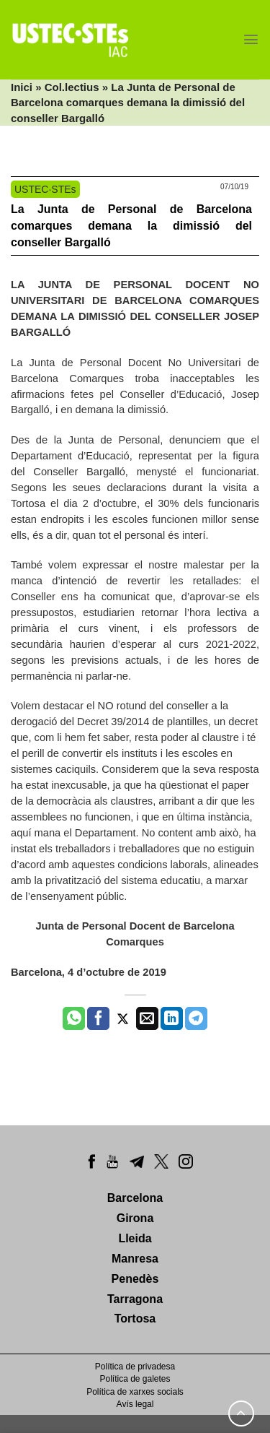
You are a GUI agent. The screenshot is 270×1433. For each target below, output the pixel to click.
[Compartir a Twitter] (123, 1018)
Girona (135, 1218)
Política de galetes (134, 1379)
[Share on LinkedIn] (172, 1018)
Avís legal (135, 1404)
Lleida (134, 1238)
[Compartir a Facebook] (98, 1018)
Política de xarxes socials (135, 1392)
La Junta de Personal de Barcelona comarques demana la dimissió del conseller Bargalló (131, 225)
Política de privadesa (135, 1366)
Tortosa (135, 1318)
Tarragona (135, 1299)
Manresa (135, 1258)
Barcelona (135, 1198)
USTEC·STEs (45, 189)
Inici (21, 87)
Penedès (135, 1279)
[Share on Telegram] (196, 1018)
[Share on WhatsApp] (74, 1018)
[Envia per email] (147, 1018)
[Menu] (251, 39)
